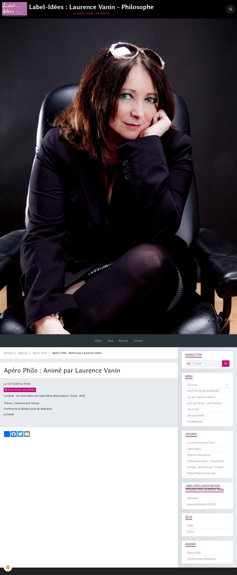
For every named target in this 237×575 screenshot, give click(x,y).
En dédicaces (195, 421)
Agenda (123, 340)
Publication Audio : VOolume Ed (205, 461)
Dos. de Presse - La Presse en (204, 403)
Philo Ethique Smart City (201, 473)
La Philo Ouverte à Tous (201, 442)
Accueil (8, 353)
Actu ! (190, 531)
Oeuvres (192, 384)
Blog (110, 340)
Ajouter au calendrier (20, 390)
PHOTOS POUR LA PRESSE (203, 391)
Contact (138, 340)
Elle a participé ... (196, 415)
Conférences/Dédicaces (201, 558)
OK (225, 363)
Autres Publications (198, 455)
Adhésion (192, 498)
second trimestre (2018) (201, 504)
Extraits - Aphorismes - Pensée (205, 467)
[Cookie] (8, 567)
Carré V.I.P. (193, 409)
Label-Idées (194, 448)
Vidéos (98, 340)
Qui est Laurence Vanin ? (201, 397)
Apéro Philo (40, 353)
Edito (190, 525)
